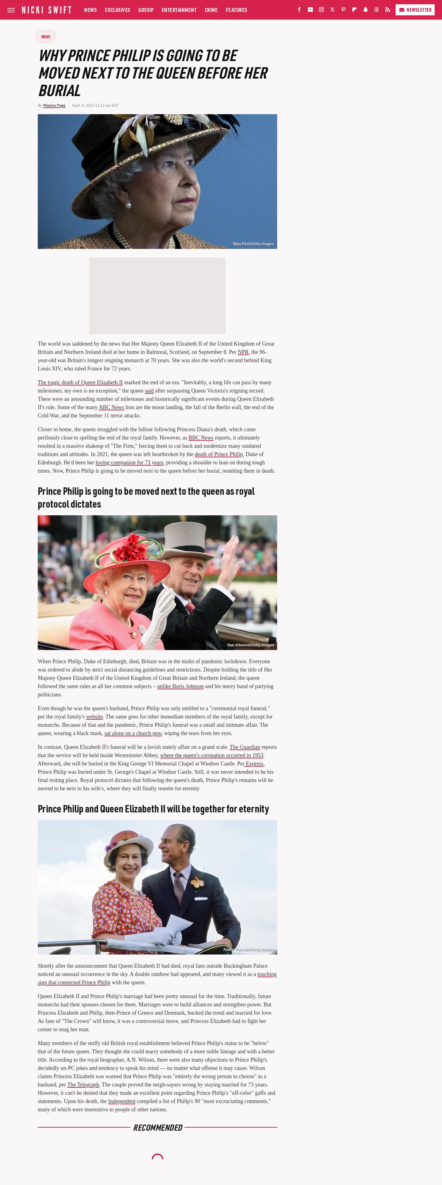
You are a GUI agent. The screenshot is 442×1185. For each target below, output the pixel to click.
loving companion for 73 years (129, 462)
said (149, 391)
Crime (211, 9)
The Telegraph (83, 1085)
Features (236, 9)
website (94, 717)
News (90, 9)
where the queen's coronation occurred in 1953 (211, 755)
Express (254, 764)
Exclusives (117, 9)
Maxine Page (54, 105)
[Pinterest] (343, 11)
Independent (121, 1101)
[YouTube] (310, 11)
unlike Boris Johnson (180, 686)
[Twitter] (332, 11)
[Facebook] (299, 11)
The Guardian (245, 747)
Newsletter (415, 9)
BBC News (201, 438)
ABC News (111, 407)
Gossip (145, 9)
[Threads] (377, 11)
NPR (243, 352)
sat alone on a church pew (132, 733)
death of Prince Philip (219, 454)
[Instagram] (321, 11)
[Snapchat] (366, 11)
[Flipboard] (354, 11)
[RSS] (388, 11)
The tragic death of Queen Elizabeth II (80, 382)
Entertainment (179, 9)
